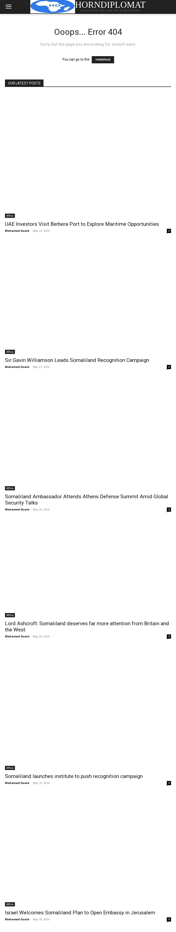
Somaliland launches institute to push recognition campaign (74, 776)
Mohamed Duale (17, 231)
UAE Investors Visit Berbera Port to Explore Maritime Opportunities (82, 224)
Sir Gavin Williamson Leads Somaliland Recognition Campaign (77, 360)
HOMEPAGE (102, 59)
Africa (9, 215)
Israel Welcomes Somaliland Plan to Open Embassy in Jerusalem (80, 913)
